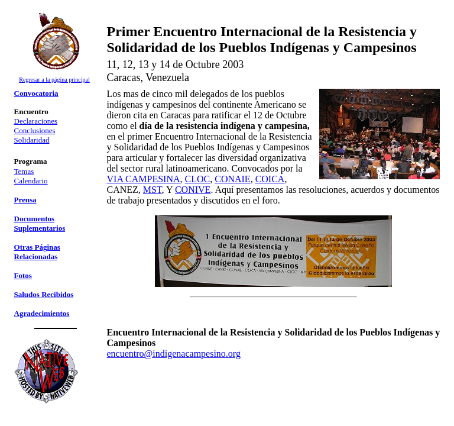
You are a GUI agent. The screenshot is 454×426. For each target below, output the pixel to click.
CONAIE (232, 179)
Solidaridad (32, 139)
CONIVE (192, 190)
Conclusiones (35, 130)
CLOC (197, 179)
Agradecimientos (42, 313)
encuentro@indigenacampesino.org (174, 353)
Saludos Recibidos (44, 294)
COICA (270, 179)
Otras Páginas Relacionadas (37, 252)
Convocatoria (36, 93)
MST (152, 190)
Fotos (23, 275)
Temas (24, 171)
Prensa (25, 199)
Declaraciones (36, 121)
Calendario (31, 180)
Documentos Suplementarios (40, 223)
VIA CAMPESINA (143, 179)
